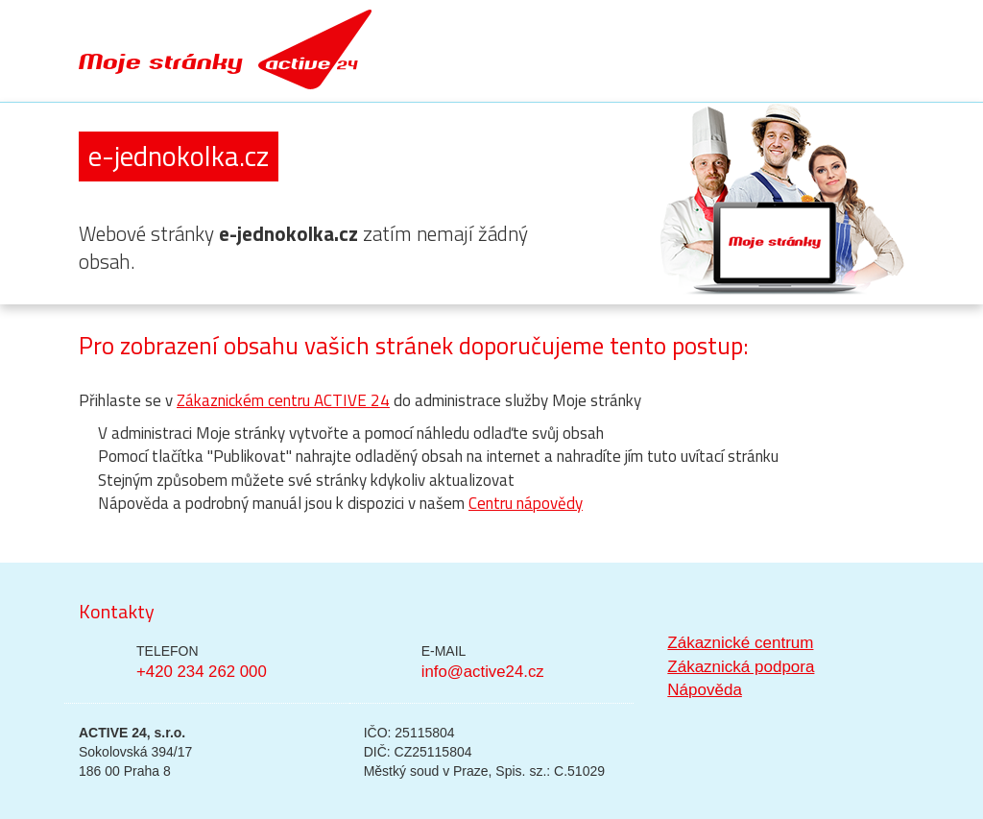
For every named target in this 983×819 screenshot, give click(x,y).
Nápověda (704, 690)
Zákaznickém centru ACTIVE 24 (283, 400)
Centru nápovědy (525, 503)
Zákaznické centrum (740, 643)
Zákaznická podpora (740, 667)
